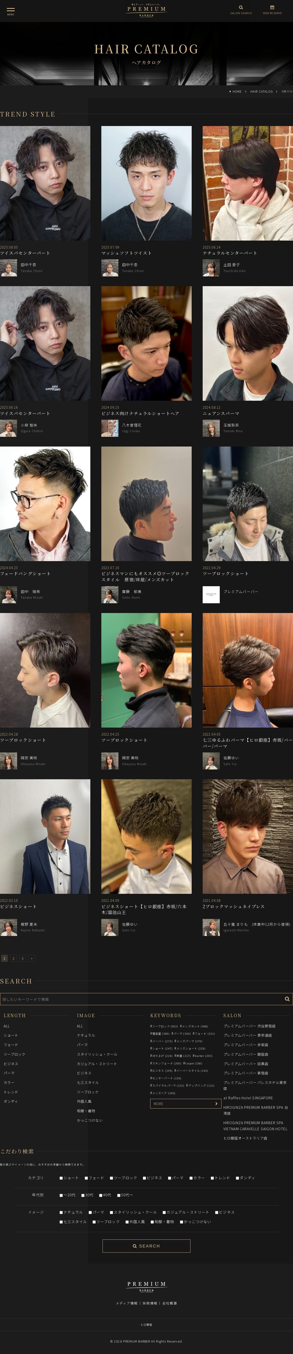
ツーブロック (15, 1054)
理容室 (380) (161, 1033)
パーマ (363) (182, 1033)
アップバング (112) (201, 1085)
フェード (11, 1044)
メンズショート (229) (191, 1048)
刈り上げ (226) (162, 1056)
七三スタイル (88, 1082)
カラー (9, 1082)
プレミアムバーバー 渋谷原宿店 (249, 1025)
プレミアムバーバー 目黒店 (245, 1063)
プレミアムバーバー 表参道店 (247, 1035)
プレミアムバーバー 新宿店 (245, 1072)
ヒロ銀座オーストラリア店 (245, 1137)
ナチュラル (86, 1035)
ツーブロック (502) (165, 1026)
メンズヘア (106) (164, 1093)
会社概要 (169, 1303)
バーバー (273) (162, 1041)
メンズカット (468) (195, 1026)
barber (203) (204, 1056)
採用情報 (150, 1303)
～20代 (69, 1194)
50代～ (127, 1194)
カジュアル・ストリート (97, 1063)
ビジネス (11, 1063)
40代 (107, 1194)
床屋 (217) (184, 1056)
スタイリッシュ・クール (97, 1054)
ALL (7, 1025)
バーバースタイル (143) (192, 1070)
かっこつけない (90, 1120)
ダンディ (11, 1101)
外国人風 (84, 1101)
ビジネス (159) (162, 1070)
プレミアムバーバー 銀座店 (245, 1054)
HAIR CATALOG (262, 91)
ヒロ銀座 (146, 1324)
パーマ (9, 1072)
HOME (237, 91)
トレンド (11, 1091)
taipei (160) (193, 1063)
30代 (89, 1194)
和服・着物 (86, 1110)
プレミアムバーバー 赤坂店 (245, 1044)
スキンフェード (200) (166, 1063)
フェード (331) (205, 1033)
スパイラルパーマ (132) (168, 1085)
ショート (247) (162, 1048)
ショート (11, 1035)
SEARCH (146, 1246)
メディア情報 (127, 1303)
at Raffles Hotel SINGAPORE (248, 1097)
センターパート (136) (166, 1078)
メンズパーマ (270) (190, 1041)
